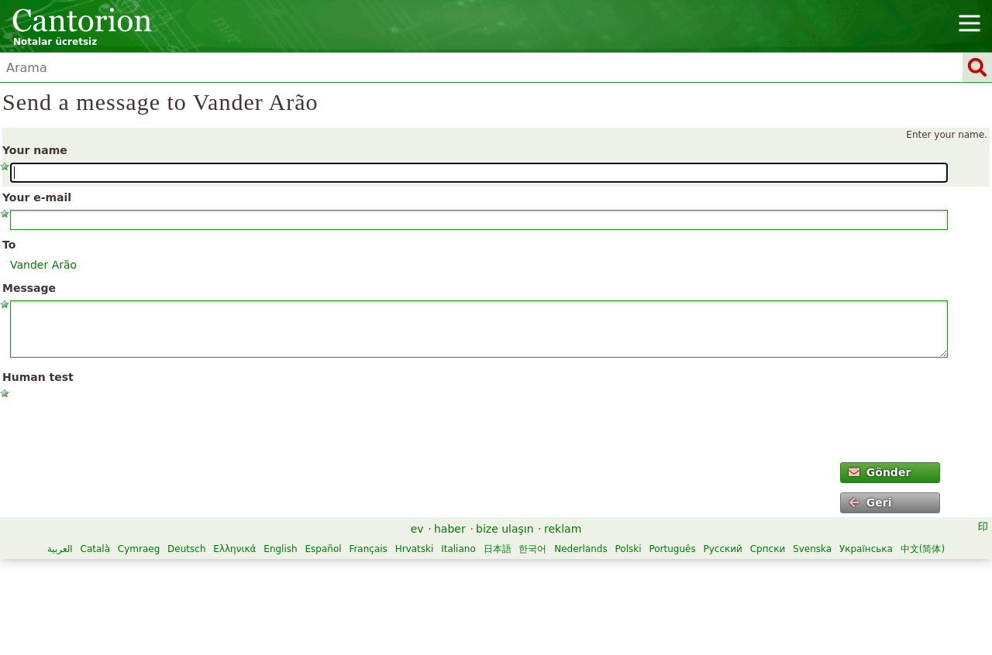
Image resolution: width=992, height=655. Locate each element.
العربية (60, 549)
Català (95, 549)
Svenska (812, 549)
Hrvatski (414, 549)
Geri (870, 502)
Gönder (880, 472)
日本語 (498, 549)
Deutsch (186, 549)
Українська (866, 549)
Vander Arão (43, 265)
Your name (34, 150)
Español (323, 549)
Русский (722, 549)
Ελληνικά (234, 549)
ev (417, 529)
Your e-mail (36, 197)
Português (672, 549)
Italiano (458, 549)
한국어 (532, 549)
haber (450, 529)
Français (368, 549)
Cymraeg (139, 549)
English (280, 549)
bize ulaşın (505, 529)
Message (29, 288)
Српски (768, 549)
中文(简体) (923, 549)
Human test (38, 377)
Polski (628, 549)
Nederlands (580, 549)
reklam (562, 529)
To (9, 244)
